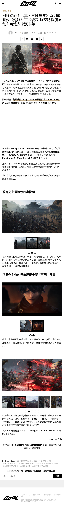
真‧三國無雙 (21, 466)
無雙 (56, 463)
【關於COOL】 (26, 495)
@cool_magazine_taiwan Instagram (24, 445)
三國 (43, 463)
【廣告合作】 (48, 495)
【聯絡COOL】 (37, 495)
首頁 (4, 11)
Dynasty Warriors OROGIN (29, 463)
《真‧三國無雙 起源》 (42, 461)
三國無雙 (49, 463)
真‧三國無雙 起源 (35, 466)
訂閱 (57, 476)
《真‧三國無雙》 (9, 463)
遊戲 (9, 11)
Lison (19, 33)
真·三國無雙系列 (9, 466)
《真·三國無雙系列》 (23, 461)
